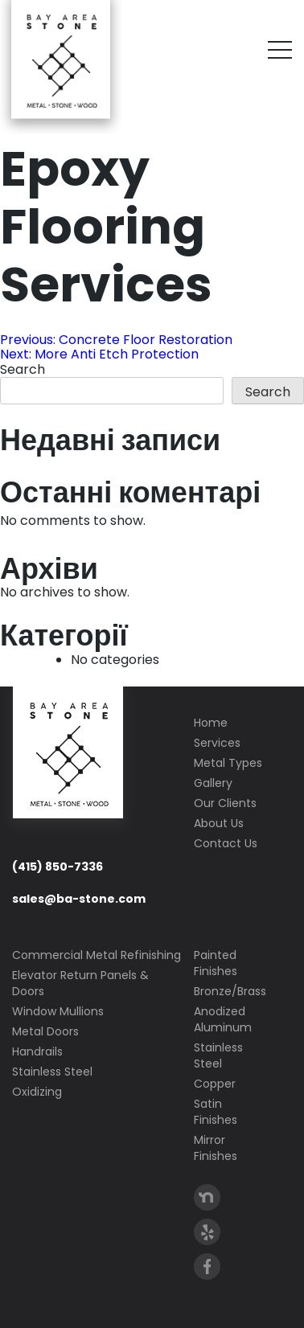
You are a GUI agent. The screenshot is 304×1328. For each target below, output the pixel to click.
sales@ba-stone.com (79, 899)
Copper (215, 1084)
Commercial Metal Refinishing (96, 955)
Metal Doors (45, 1031)
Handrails (37, 1051)
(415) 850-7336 (57, 867)
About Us (219, 823)
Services (217, 743)
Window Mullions (58, 1011)
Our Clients (225, 803)
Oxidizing (37, 1092)
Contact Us (225, 843)
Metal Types (228, 763)
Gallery (213, 783)
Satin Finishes (215, 1112)
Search (22, 369)
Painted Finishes (215, 963)
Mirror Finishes (215, 1148)
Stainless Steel (52, 1072)
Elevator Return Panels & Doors (80, 983)
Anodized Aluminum (223, 1019)
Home (211, 723)
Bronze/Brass (230, 991)
